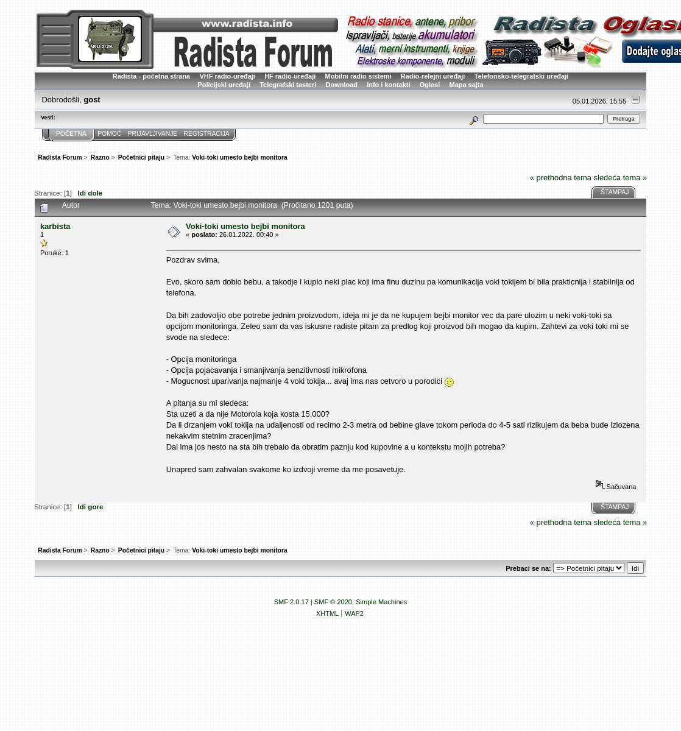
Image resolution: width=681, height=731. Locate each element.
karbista (55, 226)
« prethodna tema (560, 177)
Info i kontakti (388, 84)
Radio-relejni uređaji (433, 76)
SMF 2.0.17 (291, 602)
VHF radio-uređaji (227, 76)
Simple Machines (381, 602)
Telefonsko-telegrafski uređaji (522, 76)
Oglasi (430, 84)
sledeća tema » (620, 177)
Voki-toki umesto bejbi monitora (245, 226)
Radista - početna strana (151, 76)
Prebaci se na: (528, 568)
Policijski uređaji (223, 84)
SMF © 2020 (333, 602)
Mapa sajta (467, 84)
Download (342, 84)
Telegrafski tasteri (287, 84)
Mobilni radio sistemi (358, 76)
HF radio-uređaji (290, 76)
